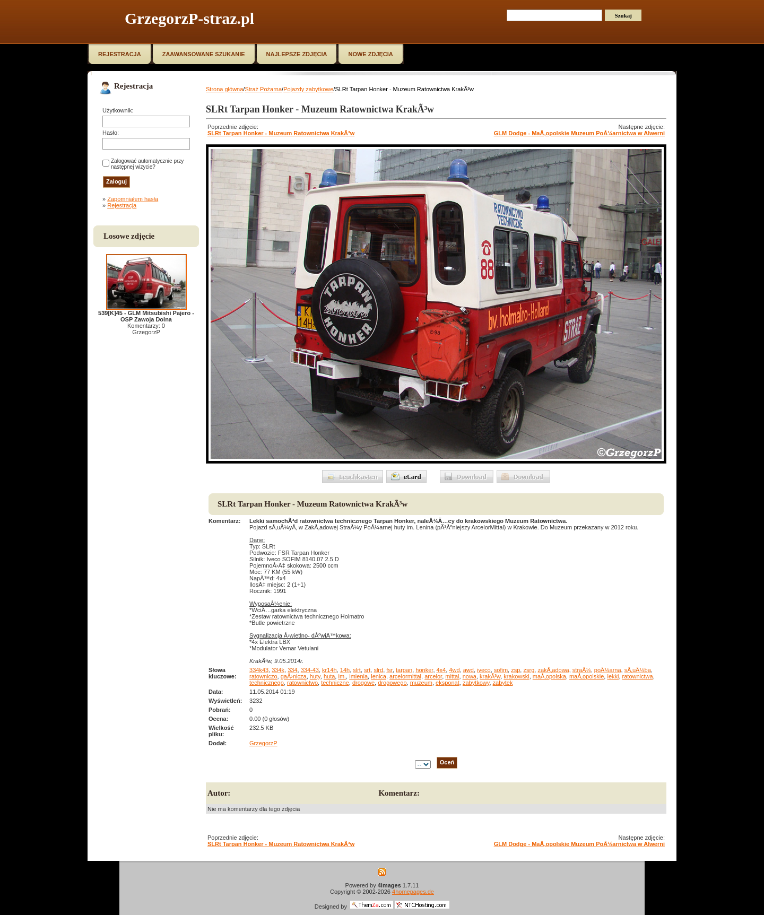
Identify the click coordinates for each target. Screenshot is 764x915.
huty (315, 676)
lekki (613, 676)
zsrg (528, 670)
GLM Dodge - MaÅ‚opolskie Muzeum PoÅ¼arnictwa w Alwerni (579, 133)
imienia (358, 676)
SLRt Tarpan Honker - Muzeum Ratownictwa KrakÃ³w (280, 133)
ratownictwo (302, 682)
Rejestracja (121, 205)
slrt (357, 670)
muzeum (421, 682)
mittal (452, 676)
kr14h (329, 670)
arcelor (433, 676)
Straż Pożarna (263, 89)
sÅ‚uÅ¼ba (637, 670)
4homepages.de (413, 891)
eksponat (447, 682)
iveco (484, 670)
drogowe (363, 682)
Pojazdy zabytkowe (308, 89)
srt (367, 670)
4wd (454, 670)
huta (329, 676)
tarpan (404, 670)
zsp (515, 670)
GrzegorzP (263, 743)
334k (278, 670)
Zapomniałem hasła (132, 199)
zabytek (503, 682)
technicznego (266, 682)
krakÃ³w (490, 676)
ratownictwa (637, 676)
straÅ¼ (581, 670)
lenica (378, 676)
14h (345, 670)
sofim (501, 670)
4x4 (441, 670)
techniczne (335, 682)
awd (468, 670)
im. (342, 676)
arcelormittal (405, 676)
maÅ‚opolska (549, 676)
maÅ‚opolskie (586, 676)
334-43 (310, 670)
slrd (378, 670)
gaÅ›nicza (294, 676)
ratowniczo (263, 676)
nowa (469, 676)
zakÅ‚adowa (553, 670)
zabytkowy (476, 682)
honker (424, 670)
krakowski (516, 676)
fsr (389, 670)
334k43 (258, 670)
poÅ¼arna (607, 670)
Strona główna (224, 89)
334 (292, 670)
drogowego (392, 682)
